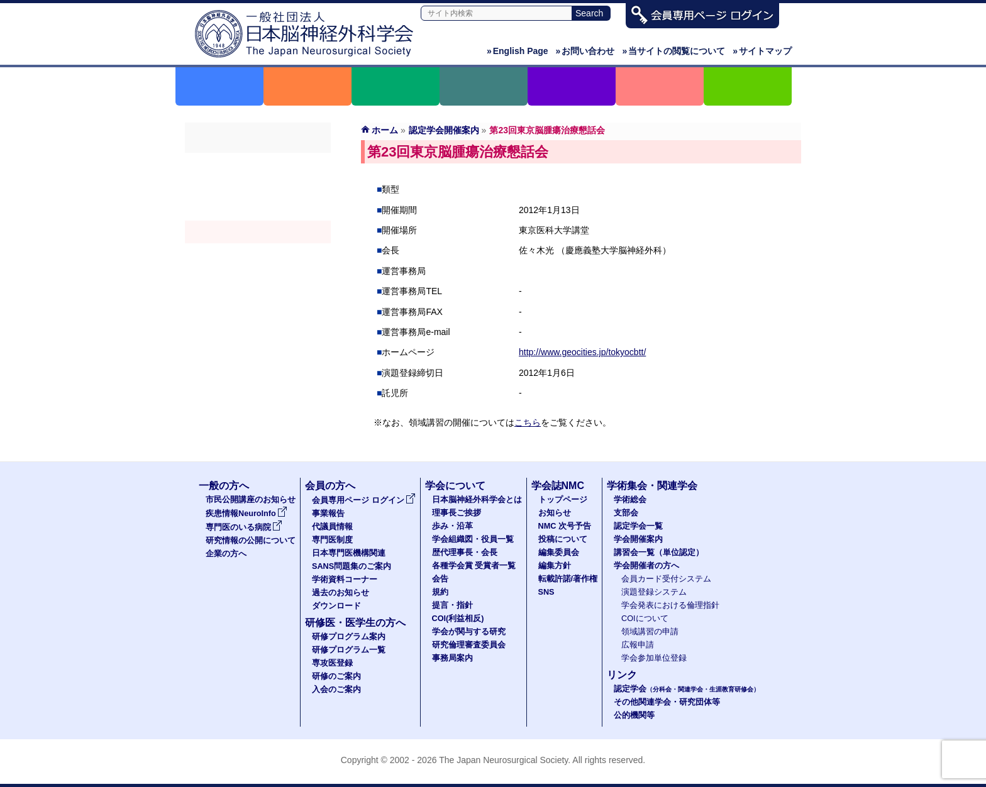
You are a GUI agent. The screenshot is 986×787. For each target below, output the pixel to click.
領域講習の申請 (650, 631)
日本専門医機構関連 (348, 553)
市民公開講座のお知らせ (251, 499)
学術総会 (258, 164)
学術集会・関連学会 (652, 485)
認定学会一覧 (638, 526)
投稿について (562, 539)
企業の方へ (226, 553)
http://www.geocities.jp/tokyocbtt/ (582, 352)
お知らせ (554, 513)
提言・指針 (452, 605)
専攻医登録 (332, 663)
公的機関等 (634, 715)
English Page (517, 51)
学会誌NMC (557, 485)
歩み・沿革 (452, 526)
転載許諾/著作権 (568, 579)
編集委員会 (558, 552)
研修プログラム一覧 (348, 650)
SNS (546, 592)
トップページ (562, 499)
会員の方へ (330, 485)
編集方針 (554, 565)
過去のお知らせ (340, 592)
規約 (440, 592)
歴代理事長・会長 (464, 552)
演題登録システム (654, 592)
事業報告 (328, 513)
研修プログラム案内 (348, 636)
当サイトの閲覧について (673, 51)
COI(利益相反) (458, 618)
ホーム (385, 130)
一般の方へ (224, 485)
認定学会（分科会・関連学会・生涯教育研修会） (258, 209)
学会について (455, 485)
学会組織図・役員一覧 (473, 539)
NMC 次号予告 (564, 526)
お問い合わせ (585, 51)
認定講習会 (258, 254)
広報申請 (637, 645)
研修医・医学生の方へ (355, 622)
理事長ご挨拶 (456, 513)
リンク (622, 674)
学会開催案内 (258, 232)
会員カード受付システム (666, 579)
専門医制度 (332, 540)
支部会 (258, 186)
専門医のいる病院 (244, 527)
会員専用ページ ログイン (364, 500)
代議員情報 (332, 526)
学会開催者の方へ (258, 277)
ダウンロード (336, 606)
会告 (440, 579)
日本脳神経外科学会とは (477, 499)
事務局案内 (452, 658)
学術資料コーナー (344, 579)
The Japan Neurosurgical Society (503, 760)
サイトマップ (762, 51)
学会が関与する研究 (469, 631)
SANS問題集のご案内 (351, 566)
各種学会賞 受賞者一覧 (474, 565)
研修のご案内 (336, 676)
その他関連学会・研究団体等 (667, 702)
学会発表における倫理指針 (670, 605)
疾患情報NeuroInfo (246, 513)
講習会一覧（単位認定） (659, 552)
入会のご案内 (336, 689)
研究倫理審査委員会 (469, 645)
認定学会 (687, 689)
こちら (527, 422)
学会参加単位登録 (654, 658)
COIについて (644, 618)
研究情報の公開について (251, 540)
